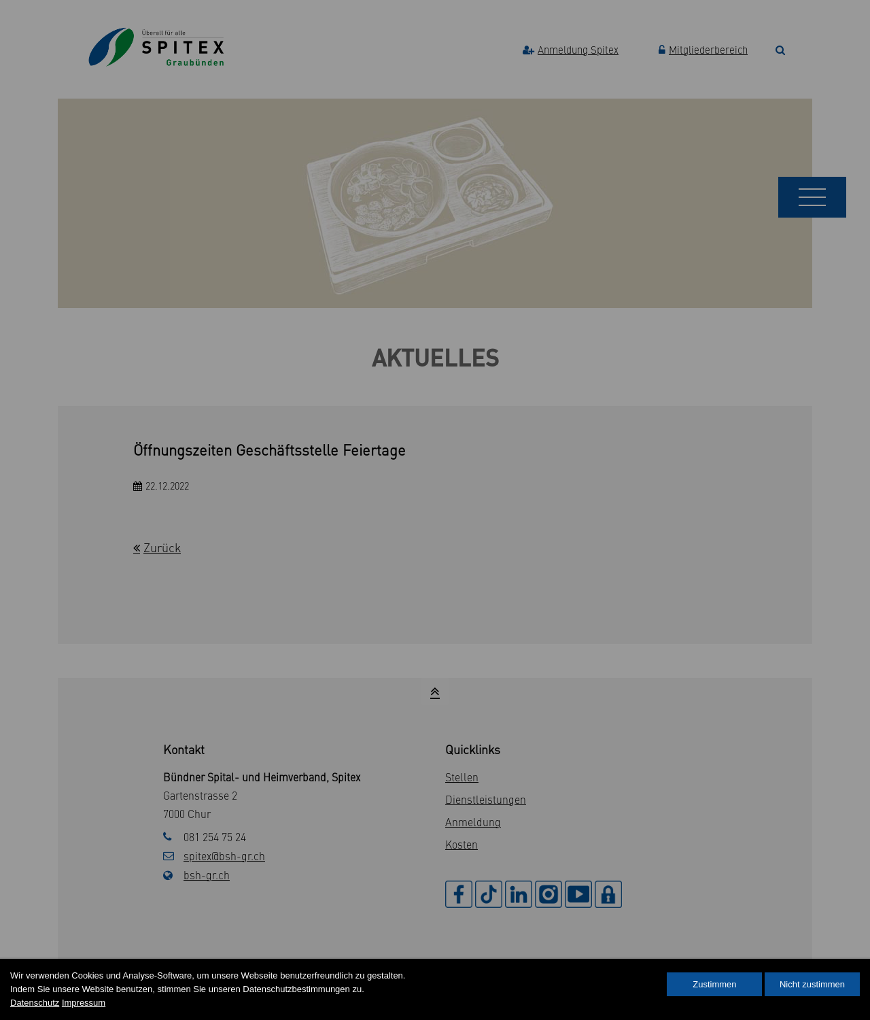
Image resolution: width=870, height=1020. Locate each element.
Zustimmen (714, 984)
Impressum (83, 1003)
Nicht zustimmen (812, 984)
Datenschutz (34, 1003)
